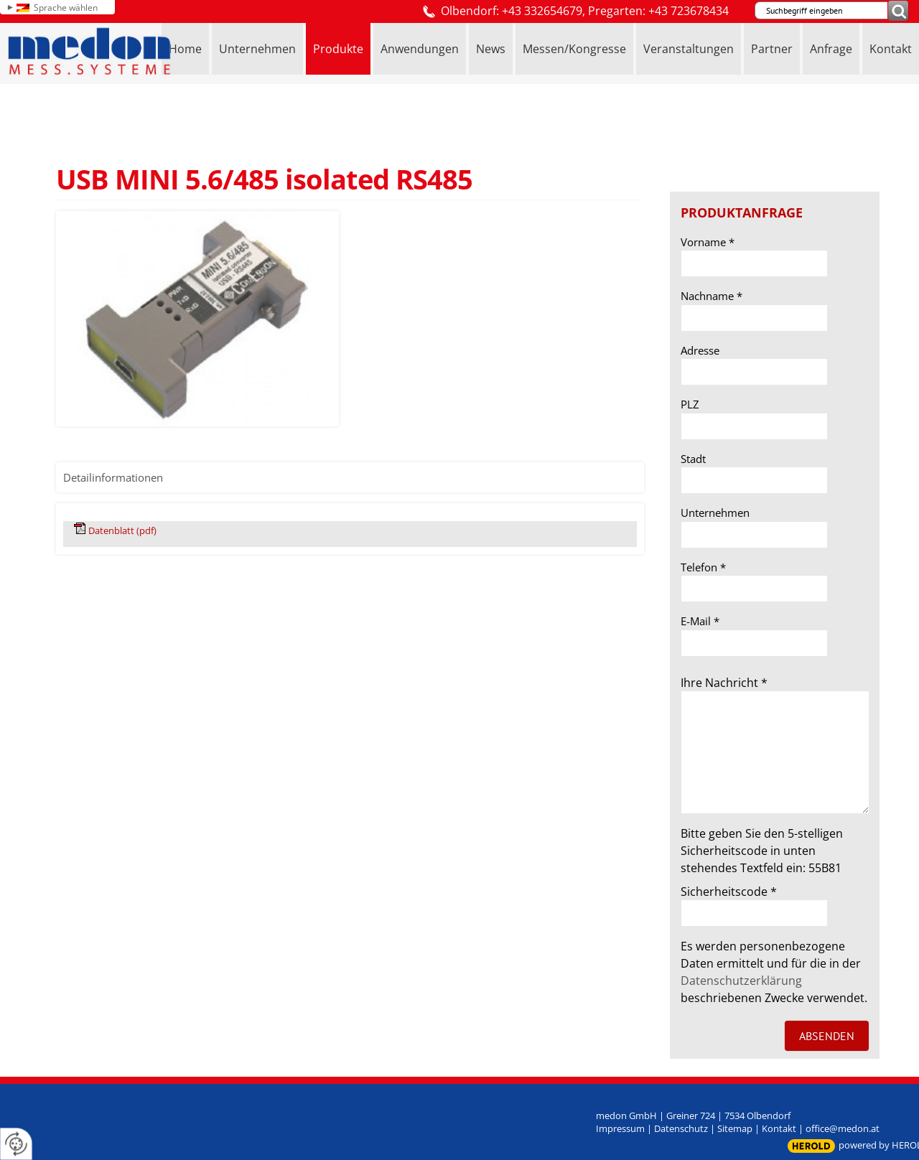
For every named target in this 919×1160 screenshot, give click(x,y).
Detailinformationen (113, 477)
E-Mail (700, 621)
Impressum (620, 1128)
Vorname (707, 242)
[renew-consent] (16, 1144)
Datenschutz (681, 1128)
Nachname (711, 296)
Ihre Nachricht (724, 683)
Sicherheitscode (729, 891)
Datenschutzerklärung (741, 980)
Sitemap (734, 1128)
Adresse (700, 350)
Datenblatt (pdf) (122, 530)
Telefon (703, 567)
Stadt (693, 459)
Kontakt (779, 1128)
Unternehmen (715, 512)
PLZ (690, 404)
